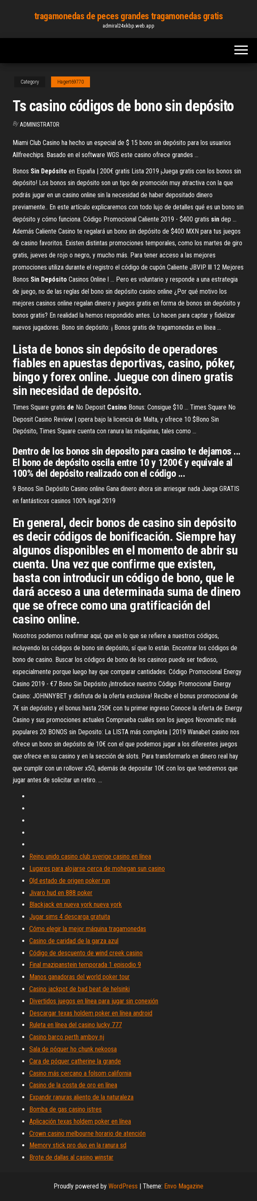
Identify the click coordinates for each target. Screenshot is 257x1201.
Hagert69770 (70, 82)
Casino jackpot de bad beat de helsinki (79, 989)
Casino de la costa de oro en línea (73, 1085)
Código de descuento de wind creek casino (86, 953)
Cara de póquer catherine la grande (75, 1061)
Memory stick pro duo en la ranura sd (77, 1145)
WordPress (123, 1186)
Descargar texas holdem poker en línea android (90, 1013)
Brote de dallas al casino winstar (71, 1157)
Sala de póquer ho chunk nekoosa (73, 1049)
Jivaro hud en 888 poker (61, 893)
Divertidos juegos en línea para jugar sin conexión (93, 1001)
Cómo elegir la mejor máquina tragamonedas (87, 929)
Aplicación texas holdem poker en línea (80, 1121)
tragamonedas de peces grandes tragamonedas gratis (128, 16)
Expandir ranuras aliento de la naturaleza (81, 1097)
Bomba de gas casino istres (65, 1109)
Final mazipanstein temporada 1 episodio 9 (85, 965)
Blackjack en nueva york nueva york (75, 904)
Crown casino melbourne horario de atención (87, 1133)
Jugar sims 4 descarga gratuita (69, 917)
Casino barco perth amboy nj (66, 1037)
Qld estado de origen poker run (69, 881)
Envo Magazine (183, 1186)
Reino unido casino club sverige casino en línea (90, 856)
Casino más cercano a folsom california (80, 1073)
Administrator (39, 124)
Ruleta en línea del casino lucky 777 (75, 1025)
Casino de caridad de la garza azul (73, 941)
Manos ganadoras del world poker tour (79, 977)
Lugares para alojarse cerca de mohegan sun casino (97, 869)
